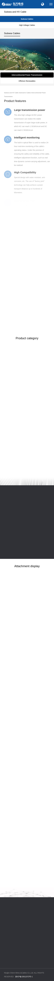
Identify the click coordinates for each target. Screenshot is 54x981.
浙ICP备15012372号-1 (24, 977)
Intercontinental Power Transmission (27, 75)
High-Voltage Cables (27, 25)
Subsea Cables (27, 19)
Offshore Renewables (27, 81)
